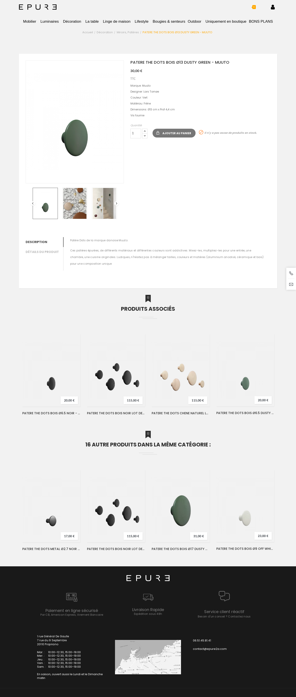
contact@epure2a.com (210, 649)
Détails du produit (42, 252)
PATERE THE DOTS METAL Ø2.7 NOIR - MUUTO (51, 549)
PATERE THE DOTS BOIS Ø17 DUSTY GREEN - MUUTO (181, 549)
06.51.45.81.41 (202, 640)
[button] (250, 7)
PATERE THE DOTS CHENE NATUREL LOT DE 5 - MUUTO (181, 413)
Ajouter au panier (176, 133)
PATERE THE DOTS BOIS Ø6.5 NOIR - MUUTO (51, 413)
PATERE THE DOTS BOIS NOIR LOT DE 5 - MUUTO (116, 413)
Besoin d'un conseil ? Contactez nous (224, 616)
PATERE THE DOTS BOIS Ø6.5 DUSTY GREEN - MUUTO (245, 413)
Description (36, 242)
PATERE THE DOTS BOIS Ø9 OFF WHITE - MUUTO (245, 548)
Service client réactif (224, 611)
